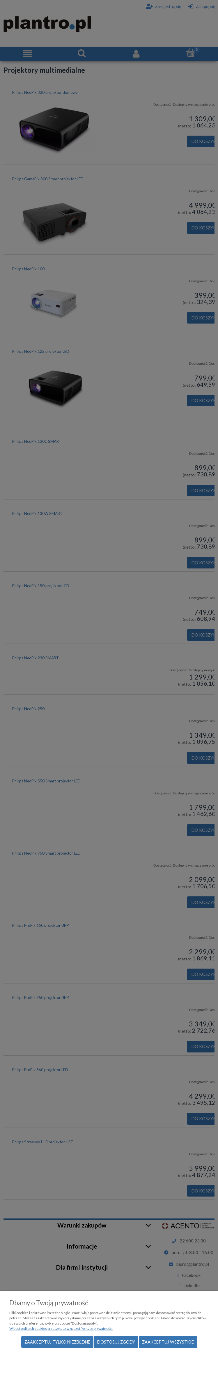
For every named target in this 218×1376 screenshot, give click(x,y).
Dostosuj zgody (116, 1341)
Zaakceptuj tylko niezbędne (57, 1341)
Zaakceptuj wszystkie (168, 1341)
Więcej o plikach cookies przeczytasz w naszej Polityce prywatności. (61, 1328)
